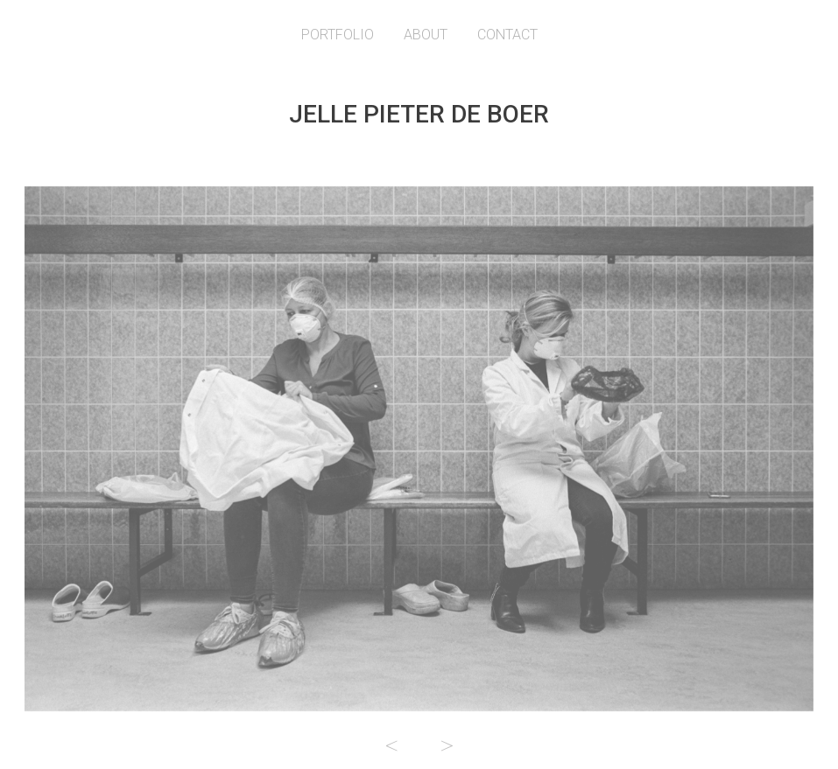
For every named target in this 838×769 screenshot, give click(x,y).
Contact (507, 34)
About (425, 34)
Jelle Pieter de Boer (419, 114)
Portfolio (337, 34)
